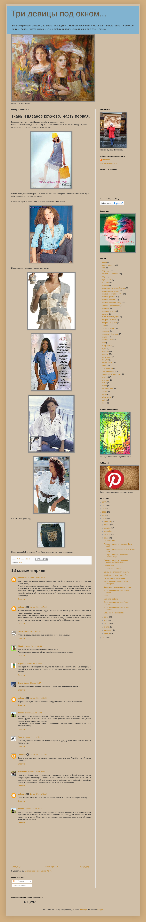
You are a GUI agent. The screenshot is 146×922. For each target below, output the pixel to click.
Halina (20, 631)
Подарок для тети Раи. (113, 569)
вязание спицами (108, 300)
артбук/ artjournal (108, 265)
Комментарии (19, 886)
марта (107, 627)
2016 (104, 502)
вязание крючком (108, 297)
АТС (103, 268)
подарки (105, 354)
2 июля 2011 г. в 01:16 (38, 794)
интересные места (109, 320)
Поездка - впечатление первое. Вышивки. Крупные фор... (116, 561)
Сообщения (18, 881)
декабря (107, 521)
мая (106, 620)
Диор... (106, 596)
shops (104, 403)
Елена (20, 683)
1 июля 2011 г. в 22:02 (38, 755)
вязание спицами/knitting (111, 302)
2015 (104, 505)
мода (20, 562)
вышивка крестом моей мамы (113, 288)
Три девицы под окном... (58, 13)
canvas (104, 391)
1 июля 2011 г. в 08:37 (33, 663)
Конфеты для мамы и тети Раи (116, 575)
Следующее (16, 867)
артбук (104, 262)
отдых (104, 348)
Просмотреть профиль (108, 163)
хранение (105, 380)
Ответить (21, 599)
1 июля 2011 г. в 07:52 (32, 631)
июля (106, 538)
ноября (107, 525)
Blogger (100, 909)
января (107, 633)
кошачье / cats (107, 340)
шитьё (104, 383)
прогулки (105, 360)
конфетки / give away (110, 334)
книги (104, 325)
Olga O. (21, 646)
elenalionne (22, 772)
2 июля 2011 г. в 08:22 (33, 809)
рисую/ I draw (107, 363)
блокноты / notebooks (110, 274)
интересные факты (109, 323)
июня (106, 617)
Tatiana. (21, 713)
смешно (105, 366)
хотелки (105, 377)
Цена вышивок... (110, 541)
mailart (104, 394)
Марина (21, 663)
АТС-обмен (106, 271)
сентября (108, 531)
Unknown (22, 607)
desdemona (22, 578)
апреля (107, 624)
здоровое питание (109, 311)
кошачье (105, 337)
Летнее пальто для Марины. (115, 578)
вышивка (105, 285)
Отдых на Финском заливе (114, 613)
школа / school (107, 389)
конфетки (105, 331)
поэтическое (106, 357)
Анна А (21, 737)
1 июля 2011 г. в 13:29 (33, 737)
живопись (105, 308)
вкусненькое (106, 280)
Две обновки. (109, 565)
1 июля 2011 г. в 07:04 (36, 578)
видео (104, 277)
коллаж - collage (108, 328)
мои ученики (106, 346)
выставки (105, 283)
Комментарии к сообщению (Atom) (38, 871)
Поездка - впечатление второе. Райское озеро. (116, 556)
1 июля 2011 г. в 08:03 (33, 646)
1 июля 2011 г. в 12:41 (33, 713)
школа (104, 386)
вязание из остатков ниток (112, 294)
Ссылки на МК (107, 368)
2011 (104, 519)
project (104, 400)
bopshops (83, 909)
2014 (104, 509)
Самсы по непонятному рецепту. (116, 572)
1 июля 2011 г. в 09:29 (38, 698)
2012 (104, 515)
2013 (104, 512)
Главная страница (51, 867)
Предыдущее (85, 867)
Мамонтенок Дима (111, 599)
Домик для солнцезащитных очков (117, 587)
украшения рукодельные (111, 374)
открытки (105, 351)
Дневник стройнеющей (111, 305)
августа (107, 535)
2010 (104, 638)
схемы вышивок (108, 371)
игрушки (105, 314)
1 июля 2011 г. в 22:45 (36, 772)
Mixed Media (106, 397)
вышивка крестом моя (110, 291)
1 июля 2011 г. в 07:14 (38, 607)
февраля (108, 630)
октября (107, 528)
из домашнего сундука (110, 317)
